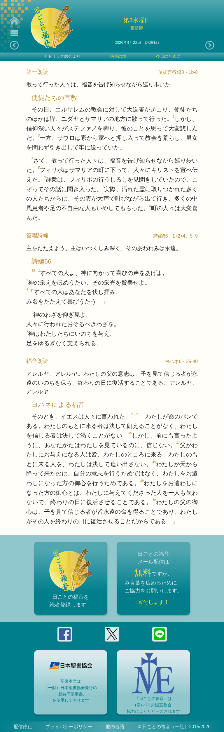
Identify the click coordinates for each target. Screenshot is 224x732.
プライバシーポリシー (69, 726)
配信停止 (22, 726)
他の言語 (115, 726)
